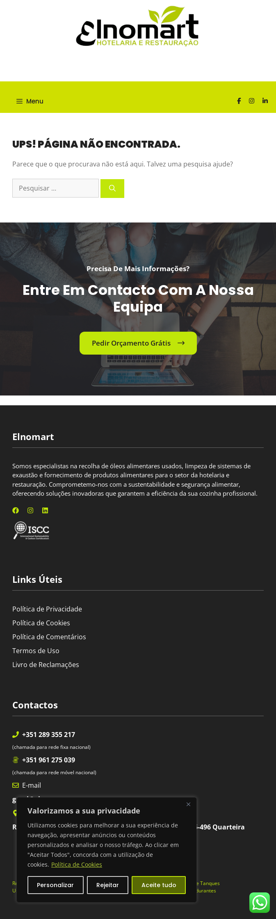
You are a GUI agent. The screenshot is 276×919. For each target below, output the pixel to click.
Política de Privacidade (47, 608)
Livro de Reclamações (45, 664)
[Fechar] (188, 804)
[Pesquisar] (112, 188)
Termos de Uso (35, 650)
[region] (106, 850)
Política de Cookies (76, 864)
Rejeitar (107, 885)
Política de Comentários (49, 636)
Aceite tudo (158, 885)
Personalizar (55, 885)
